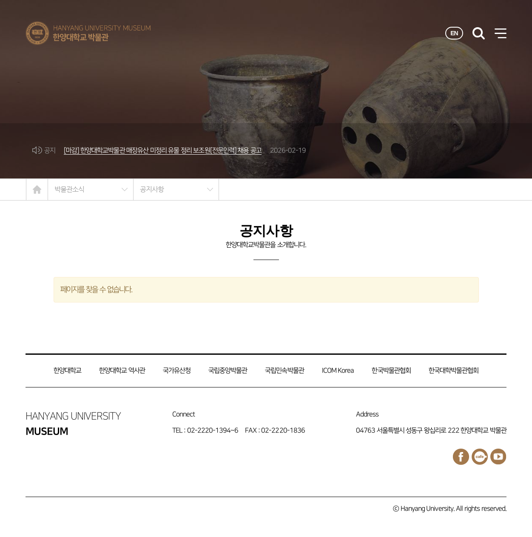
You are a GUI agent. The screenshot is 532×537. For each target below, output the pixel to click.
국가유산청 (177, 370)
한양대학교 (67, 370)
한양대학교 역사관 (122, 370)
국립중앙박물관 (227, 370)
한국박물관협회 (391, 370)
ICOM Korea (338, 370)
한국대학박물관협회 (453, 370)
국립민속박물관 (284, 370)
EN (454, 33)
